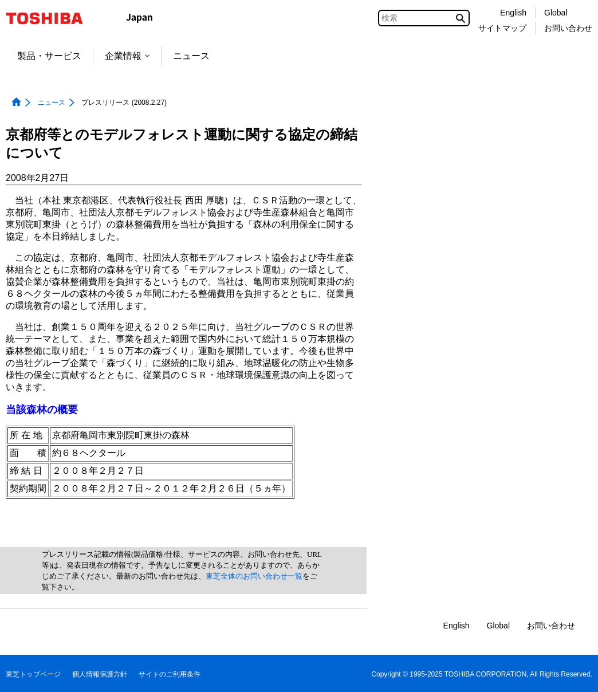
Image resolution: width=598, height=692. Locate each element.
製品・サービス (49, 56)
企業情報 (127, 56)
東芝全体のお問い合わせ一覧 (254, 576)
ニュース (191, 56)
